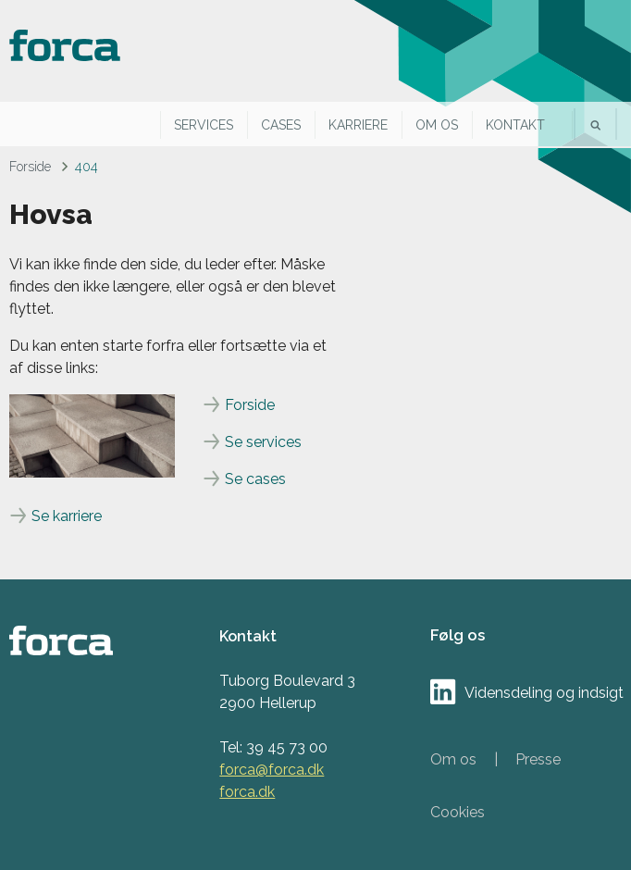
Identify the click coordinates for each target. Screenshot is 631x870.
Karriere (358, 125)
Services (203, 125)
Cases (281, 125)
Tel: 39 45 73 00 (273, 747)
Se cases (255, 479)
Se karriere (66, 516)
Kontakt (515, 125)
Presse (538, 759)
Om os (436, 125)
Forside (30, 166)
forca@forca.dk (271, 769)
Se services (263, 442)
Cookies (457, 812)
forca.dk (247, 792)
